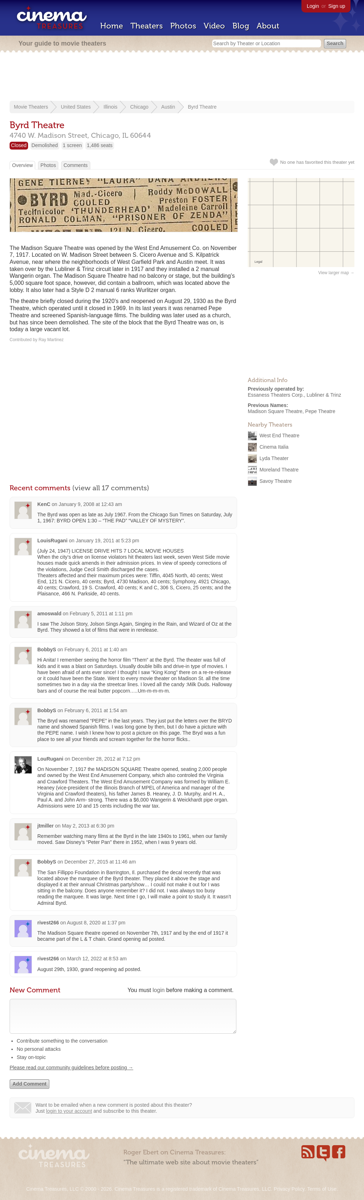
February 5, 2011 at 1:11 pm (101, 613)
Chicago (139, 107)
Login (313, 6)
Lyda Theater (274, 458)
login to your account (69, 1118)
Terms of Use (321, 1189)
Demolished (45, 145)
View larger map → (336, 272)
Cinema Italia (274, 447)
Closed (19, 145)
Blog (240, 26)
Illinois (110, 107)
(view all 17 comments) (110, 488)
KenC (43, 504)
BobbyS (46, 649)
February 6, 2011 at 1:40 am (95, 649)
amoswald (49, 613)
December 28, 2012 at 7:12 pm (105, 759)
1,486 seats (99, 145)
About (268, 26)
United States (76, 107)
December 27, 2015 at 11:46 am (100, 862)
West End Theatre (279, 435)
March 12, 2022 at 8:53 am (97, 958)
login (158, 990)
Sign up (336, 6)
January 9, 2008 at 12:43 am (90, 504)
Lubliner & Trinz (324, 395)
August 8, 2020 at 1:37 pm (96, 922)
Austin (168, 107)
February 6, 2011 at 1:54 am (95, 710)
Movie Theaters (31, 107)
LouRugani (50, 759)
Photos (183, 26)
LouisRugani (52, 540)
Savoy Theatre (275, 481)
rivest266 (48, 922)
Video (214, 26)
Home (111, 26)
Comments (76, 165)
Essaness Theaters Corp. (276, 395)
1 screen (72, 145)
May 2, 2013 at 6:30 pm (88, 826)
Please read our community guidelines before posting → (71, 1075)
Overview (22, 165)
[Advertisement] (182, 77)
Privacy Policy (289, 1189)
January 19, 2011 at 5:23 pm (107, 540)
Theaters (146, 26)
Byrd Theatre (202, 107)
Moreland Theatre (279, 470)
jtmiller (45, 826)
